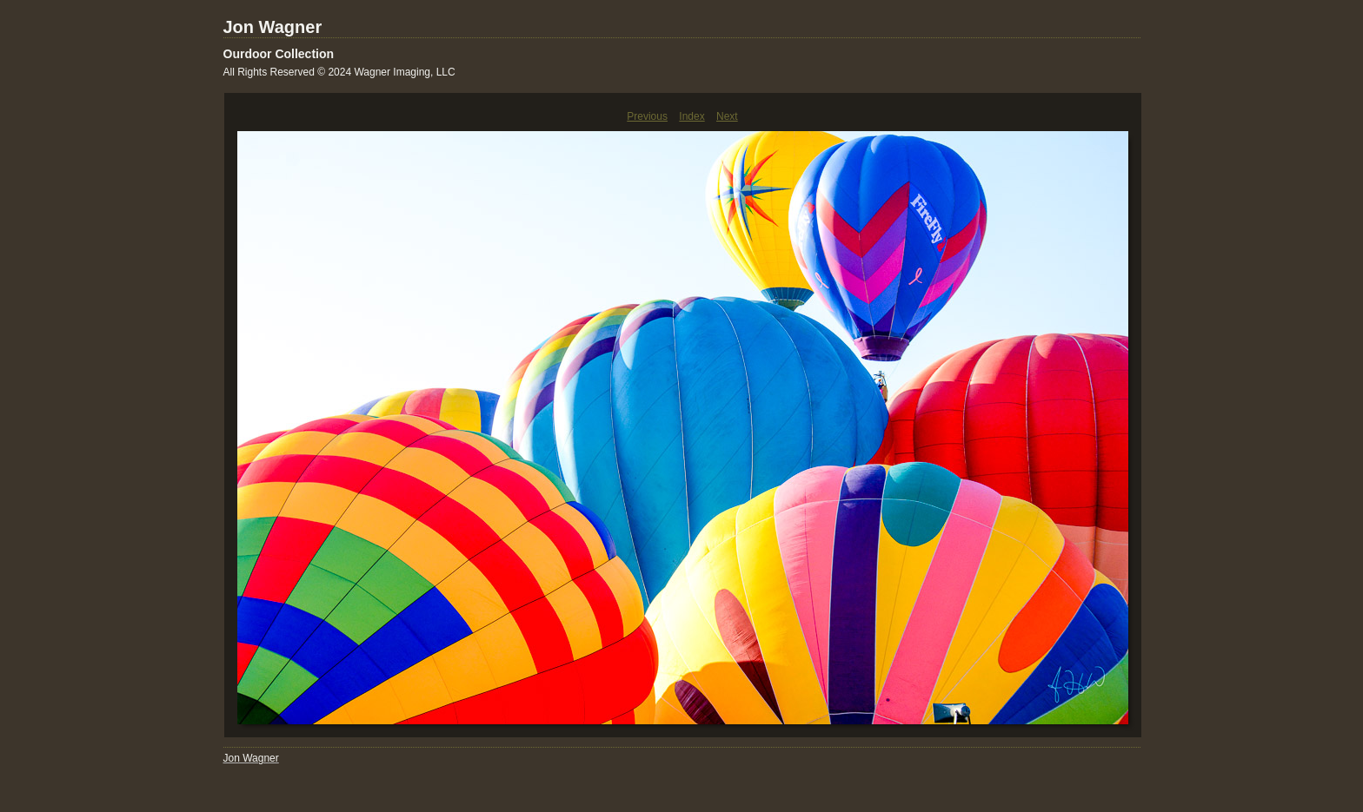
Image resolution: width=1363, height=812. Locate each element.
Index (691, 116)
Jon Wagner (272, 26)
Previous (647, 116)
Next (727, 116)
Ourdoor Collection (279, 54)
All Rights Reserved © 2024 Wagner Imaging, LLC (339, 72)
